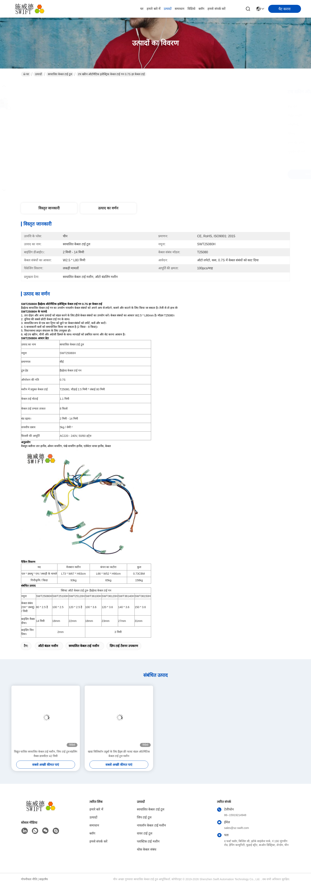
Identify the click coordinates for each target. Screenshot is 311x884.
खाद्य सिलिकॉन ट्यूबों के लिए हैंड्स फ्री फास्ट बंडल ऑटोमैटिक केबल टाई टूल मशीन (119, 754)
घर (141, 8)
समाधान (179, 8)
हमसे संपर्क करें (217, 8)
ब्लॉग (201, 8)
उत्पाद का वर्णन (108, 208)
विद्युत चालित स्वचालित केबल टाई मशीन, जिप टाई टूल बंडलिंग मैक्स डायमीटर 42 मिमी (45, 754)
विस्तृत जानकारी (49, 208)
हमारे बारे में (154, 8)
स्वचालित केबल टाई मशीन (84, 646)
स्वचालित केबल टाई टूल (60, 74)
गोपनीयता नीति (29, 879)
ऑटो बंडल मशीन (48, 646)
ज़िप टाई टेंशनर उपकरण (124, 646)
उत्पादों (168, 8)
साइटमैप (43, 879)
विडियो (191, 8)
